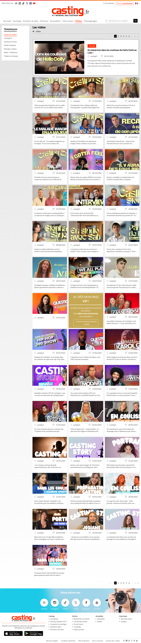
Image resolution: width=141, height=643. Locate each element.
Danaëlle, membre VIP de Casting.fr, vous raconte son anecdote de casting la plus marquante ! (49, 394)
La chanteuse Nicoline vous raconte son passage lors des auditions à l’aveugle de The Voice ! (121, 538)
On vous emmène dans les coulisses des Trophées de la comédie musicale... (49, 430)
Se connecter (109, 3)
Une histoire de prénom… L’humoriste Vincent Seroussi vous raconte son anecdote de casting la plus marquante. (121, 142)
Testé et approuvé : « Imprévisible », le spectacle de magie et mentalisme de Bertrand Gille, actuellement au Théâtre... (85, 430)
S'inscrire (125, 3)
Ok (135, 20)
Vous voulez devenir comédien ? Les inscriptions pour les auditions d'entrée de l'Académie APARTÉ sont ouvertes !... (49, 502)
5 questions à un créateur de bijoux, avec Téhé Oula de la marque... (85, 358)
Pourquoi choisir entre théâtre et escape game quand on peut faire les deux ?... (49, 574)
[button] (137, 3)
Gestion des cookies (113, 641)
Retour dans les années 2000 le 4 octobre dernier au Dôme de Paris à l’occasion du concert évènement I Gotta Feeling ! (85, 178)
